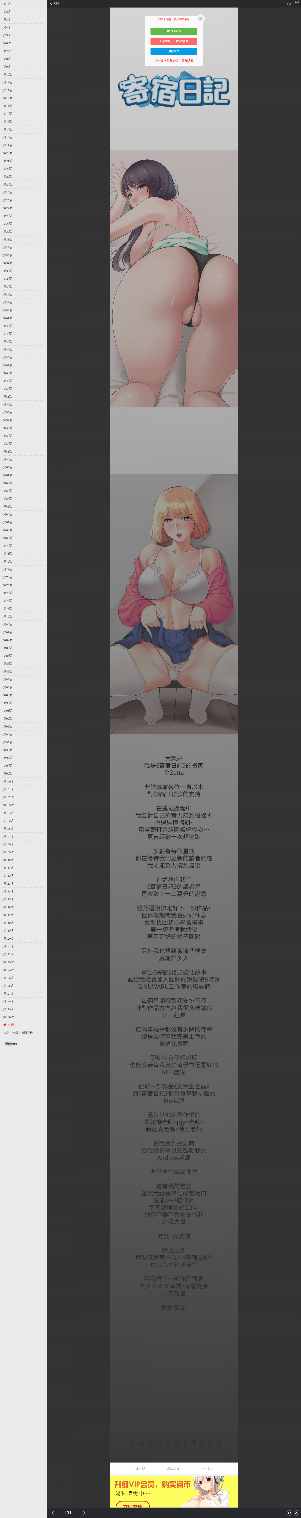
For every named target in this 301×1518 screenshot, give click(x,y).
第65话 (7, 506)
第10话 (7, 74)
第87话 (7, 679)
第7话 (7, 51)
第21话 (7, 161)
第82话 (7, 640)
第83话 (7, 648)
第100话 (8, 781)
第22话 (7, 168)
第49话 (7, 381)
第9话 (7, 66)
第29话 (7, 223)
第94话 (7, 734)
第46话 (7, 357)
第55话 (7, 428)
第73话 (7, 569)
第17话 (7, 129)
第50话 (7, 388)
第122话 (8, 954)
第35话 (7, 271)
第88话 (7, 687)
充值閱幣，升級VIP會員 (174, 41)
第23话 (7, 176)
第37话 (7, 286)
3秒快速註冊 (174, 31)
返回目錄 (11, 1044)
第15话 (7, 113)
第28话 (7, 216)
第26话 (7, 200)
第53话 (7, 412)
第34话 (7, 263)
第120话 (8, 938)
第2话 (7, 11)
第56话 (7, 436)
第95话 (7, 742)
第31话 (7, 239)
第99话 (7, 773)
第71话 (7, 553)
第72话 (7, 561)
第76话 (7, 593)
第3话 (7, 19)
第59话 (7, 459)
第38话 (7, 294)
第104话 (8, 813)
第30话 (7, 231)
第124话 (8, 970)
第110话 (8, 860)
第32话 (7, 247)
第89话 (7, 695)
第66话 (7, 514)
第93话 (7, 726)
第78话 (7, 608)
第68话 (7, 530)
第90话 (7, 703)
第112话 (8, 875)
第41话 (7, 318)
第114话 (8, 891)
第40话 (7, 310)
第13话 (7, 98)
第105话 (8, 820)
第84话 (7, 655)
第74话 (7, 577)
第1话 (7, 4)
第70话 (7, 546)
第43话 (7, 333)
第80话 (7, 624)
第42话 (7, 326)
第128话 (8, 1001)
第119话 (8, 930)
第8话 (7, 58)
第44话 (7, 341)
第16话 (7, 121)
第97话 (7, 758)
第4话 (7, 27)
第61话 (7, 475)
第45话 (7, 349)
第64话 (7, 498)
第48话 (7, 373)
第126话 (8, 985)
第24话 (7, 184)
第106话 (8, 828)
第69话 (7, 538)
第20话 (7, 153)
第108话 (8, 844)
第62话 (7, 483)
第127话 (8, 993)
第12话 (7, 90)
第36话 (7, 278)
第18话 (7, 137)
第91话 (7, 710)
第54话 (7, 420)
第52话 (7, 404)
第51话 (7, 396)
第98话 (7, 765)
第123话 (8, 962)
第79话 (7, 616)
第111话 (8, 868)
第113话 (8, 883)
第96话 (7, 750)
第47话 (7, 365)
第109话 (8, 852)
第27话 (7, 208)
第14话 (7, 106)
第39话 (7, 302)
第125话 (8, 978)
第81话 (7, 632)
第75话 (7, 585)
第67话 (7, 522)
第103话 (8, 805)
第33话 (7, 255)
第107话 (8, 836)
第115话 (8, 899)
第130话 (8, 1017)
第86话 (7, 671)
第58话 (7, 451)
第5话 (7, 35)
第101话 (8, 789)
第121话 (8, 946)
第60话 (7, 467)
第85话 (7, 663)
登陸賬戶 (174, 51)
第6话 (7, 43)
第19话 (7, 145)
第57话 (7, 443)
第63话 (7, 491)
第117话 (8, 915)
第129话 (8, 1009)
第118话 (8, 923)
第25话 (7, 192)
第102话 (8, 797)
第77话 (7, 600)
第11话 (7, 82)
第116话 (8, 907)
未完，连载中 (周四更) (18, 1033)
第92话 (7, 718)
